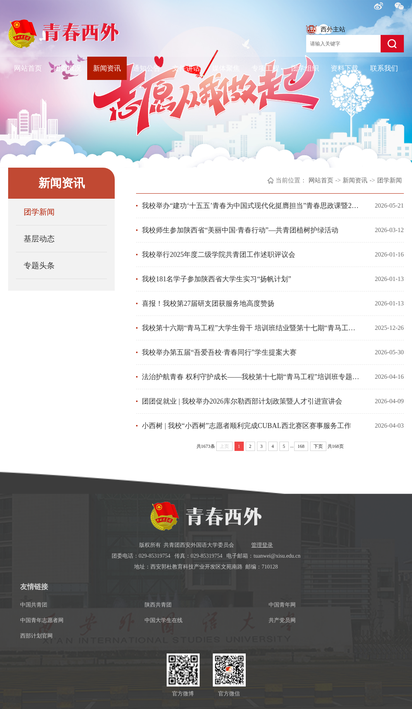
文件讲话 (186, 68)
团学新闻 (39, 212)
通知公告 (146, 68)
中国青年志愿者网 (42, 620)
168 (301, 446)
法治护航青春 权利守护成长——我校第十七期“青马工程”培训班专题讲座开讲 (251, 377)
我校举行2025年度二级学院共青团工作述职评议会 (218, 254)
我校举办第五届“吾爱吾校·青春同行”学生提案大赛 (219, 352)
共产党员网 (282, 620)
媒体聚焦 (226, 68)
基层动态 (39, 238)
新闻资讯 (107, 68)
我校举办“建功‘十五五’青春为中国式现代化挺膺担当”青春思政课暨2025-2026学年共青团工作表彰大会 (251, 206)
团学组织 (305, 68)
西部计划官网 (36, 636)
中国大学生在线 (164, 620)
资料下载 (345, 68)
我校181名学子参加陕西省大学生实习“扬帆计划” (216, 279)
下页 (318, 446)
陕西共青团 (158, 605)
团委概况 (67, 68)
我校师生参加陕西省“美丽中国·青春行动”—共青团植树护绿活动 (240, 230)
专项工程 (265, 68)
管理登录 (262, 545)
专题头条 (39, 265)
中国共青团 (33, 605)
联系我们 (384, 68)
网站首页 (28, 68)
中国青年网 (282, 605)
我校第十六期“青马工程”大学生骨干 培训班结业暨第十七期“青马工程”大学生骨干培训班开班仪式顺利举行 (251, 328)
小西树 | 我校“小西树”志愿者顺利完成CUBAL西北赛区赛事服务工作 (246, 426)
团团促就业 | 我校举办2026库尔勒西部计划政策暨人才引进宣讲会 (242, 401)
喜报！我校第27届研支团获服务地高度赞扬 (208, 303)
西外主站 (325, 30)
